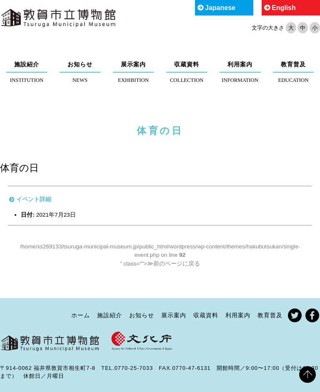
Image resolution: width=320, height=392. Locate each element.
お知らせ (80, 64)
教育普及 (293, 64)
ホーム (80, 315)
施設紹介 (26, 64)
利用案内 (240, 64)
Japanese (220, 7)
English (284, 7)
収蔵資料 (186, 64)
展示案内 (133, 64)
